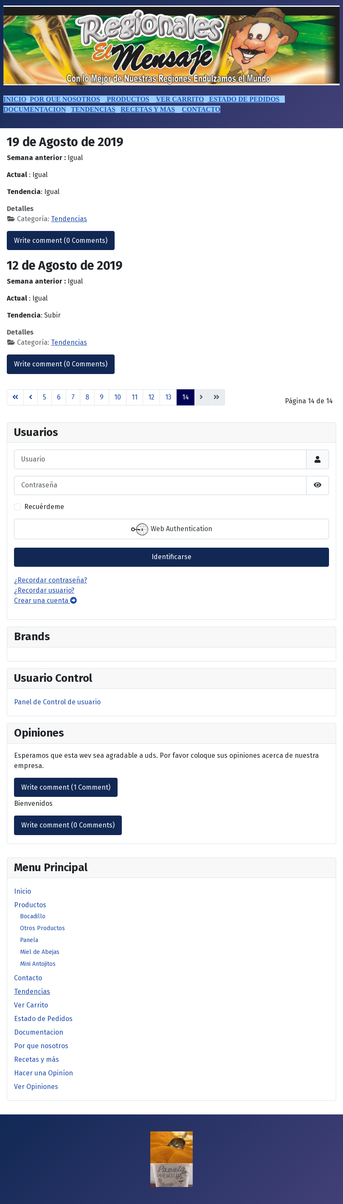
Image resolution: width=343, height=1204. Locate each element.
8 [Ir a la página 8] (87, 397)
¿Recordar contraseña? (50, 580)
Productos (30, 905)
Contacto (28, 978)
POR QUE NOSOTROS (65, 99)
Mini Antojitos (38, 964)
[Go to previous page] (30, 397)
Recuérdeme (44, 507)
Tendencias (32, 991)
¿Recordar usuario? (44, 590)
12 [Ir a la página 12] (151, 397)
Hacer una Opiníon (43, 1073)
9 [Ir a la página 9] (102, 397)
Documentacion (38, 1032)
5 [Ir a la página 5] (44, 397)
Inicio (22, 891)
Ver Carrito (31, 1005)
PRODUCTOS (127, 99)
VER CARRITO (180, 99)
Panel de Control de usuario (57, 702)
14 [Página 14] (185, 397)
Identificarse (171, 557)
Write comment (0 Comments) (60, 240)
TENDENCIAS (93, 109)
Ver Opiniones (36, 1087)
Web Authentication (171, 529)
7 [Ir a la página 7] (73, 397)
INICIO (14, 99)
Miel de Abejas (39, 952)
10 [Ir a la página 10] (117, 397)
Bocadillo (32, 916)
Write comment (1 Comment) (65, 787)
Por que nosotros (41, 1046)
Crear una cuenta (45, 600)
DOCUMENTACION (34, 109)
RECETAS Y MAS (148, 109)
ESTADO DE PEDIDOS (244, 99)
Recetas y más (36, 1059)
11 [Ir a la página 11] (135, 397)
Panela (29, 940)
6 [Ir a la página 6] (59, 397)
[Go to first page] (15, 397)
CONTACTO (201, 109)
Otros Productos (42, 928)
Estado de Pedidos (43, 1019)
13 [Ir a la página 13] (168, 397)
